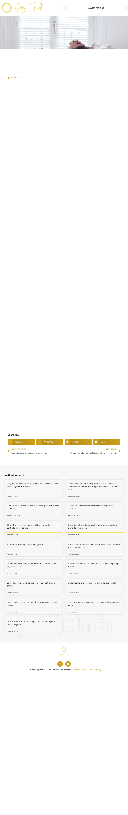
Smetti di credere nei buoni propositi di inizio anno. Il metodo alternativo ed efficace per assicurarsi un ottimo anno (92, 486)
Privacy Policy (79, 669)
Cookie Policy (95, 669)
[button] (63, 8)
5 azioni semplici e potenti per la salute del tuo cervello (92, 583)
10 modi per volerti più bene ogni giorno (25, 544)
